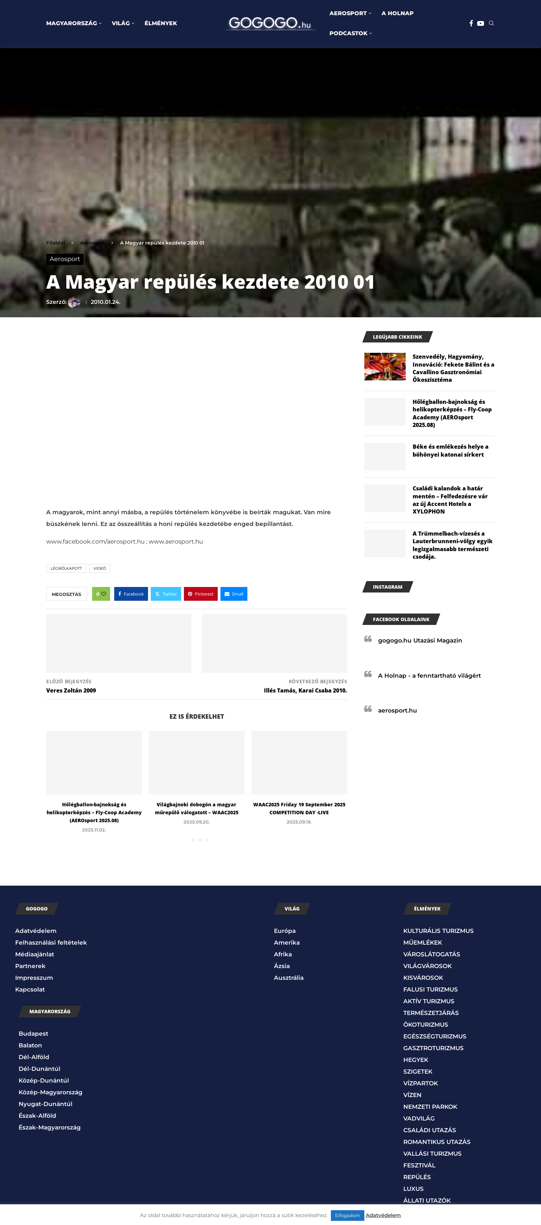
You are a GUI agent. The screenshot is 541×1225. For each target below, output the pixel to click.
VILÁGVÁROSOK (427, 966)
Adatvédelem (36, 930)
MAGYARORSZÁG (71, 23)
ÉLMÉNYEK (161, 23)
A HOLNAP (398, 13)
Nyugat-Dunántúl (45, 1103)
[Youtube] (480, 23)
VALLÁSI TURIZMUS (432, 1153)
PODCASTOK (348, 33)
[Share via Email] (233, 594)
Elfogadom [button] (347, 1215)
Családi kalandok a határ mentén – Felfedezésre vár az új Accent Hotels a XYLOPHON (450, 500)
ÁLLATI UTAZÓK (427, 1200)
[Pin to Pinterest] (201, 594)
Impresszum (34, 977)
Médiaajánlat (34, 954)
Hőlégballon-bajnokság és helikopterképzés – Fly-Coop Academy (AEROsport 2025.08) (94, 812)
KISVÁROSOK (423, 977)
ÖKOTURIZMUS (425, 1024)
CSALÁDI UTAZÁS (429, 1130)
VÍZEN (412, 1095)
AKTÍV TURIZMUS (428, 1001)
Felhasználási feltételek (51, 942)
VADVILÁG (419, 1118)
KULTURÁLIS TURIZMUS (438, 930)
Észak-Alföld (37, 1115)
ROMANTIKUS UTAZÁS (437, 1141)
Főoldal (55, 243)
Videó (100, 568)
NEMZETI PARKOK (430, 1106)
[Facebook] (471, 23)
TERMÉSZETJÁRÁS (431, 1012)
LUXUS (413, 1188)
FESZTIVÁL (419, 1165)
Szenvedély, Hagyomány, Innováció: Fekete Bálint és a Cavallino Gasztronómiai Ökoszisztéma (453, 368)
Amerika (287, 942)
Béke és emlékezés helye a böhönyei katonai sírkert (451, 450)
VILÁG (121, 23)
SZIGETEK (417, 1071)
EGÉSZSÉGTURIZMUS (434, 1036)
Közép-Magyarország (50, 1092)
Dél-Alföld (34, 1057)
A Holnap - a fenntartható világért (429, 675)
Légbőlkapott (66, 568)
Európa (285, 930)
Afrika (283, 954)
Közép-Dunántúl (44, 1080)
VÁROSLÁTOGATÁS (431, 954)
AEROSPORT (348, 13)
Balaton (30, 1045)
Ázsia (282, 966)
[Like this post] (103, 594)
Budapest (33, 1033)
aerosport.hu (397, 710)
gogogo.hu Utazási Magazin (420, 640)
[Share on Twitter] (166, 594)
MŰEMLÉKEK (422, 942)
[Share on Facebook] (131, 594)
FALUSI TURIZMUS (430, 989)
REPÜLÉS (417, 1177)
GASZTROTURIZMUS (433, 1048)
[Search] (491, 24)
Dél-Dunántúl (39, 1068)
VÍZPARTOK (420, 1083)
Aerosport (92, 243)
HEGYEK (415, 1059)
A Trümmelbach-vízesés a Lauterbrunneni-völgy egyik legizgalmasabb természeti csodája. (453, 545)
